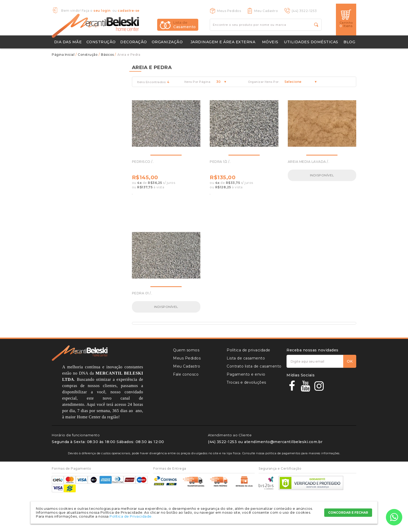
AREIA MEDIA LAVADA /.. (309, 162)
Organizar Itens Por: (263, 82)
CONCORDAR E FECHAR (348, 512)
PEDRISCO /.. (143, 162)
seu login (102, 11)
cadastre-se (128, 11)
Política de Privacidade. (131, 516)
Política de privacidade (248, 350)
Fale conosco (186, 374)
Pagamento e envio (246, 374)
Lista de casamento (246, 358)
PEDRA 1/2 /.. (220, 162)
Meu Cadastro (266, 11)
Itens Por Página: (197, 82)
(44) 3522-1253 (304, 11)
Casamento (184, 24)
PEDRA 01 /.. (142, 293)
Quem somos (186, 350)
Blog (349, 42)
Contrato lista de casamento (254, 366)
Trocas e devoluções (246, 382)
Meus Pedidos (229, 11)
